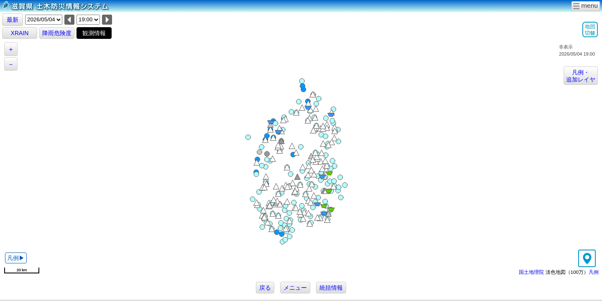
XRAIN (20, 33)
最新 (12, 19)
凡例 (594, 272)
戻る (265, 287)
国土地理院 (531, 272)
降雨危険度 (56, 33)
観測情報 (94, 33)
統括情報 (331, 287)
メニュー (295, 287)
